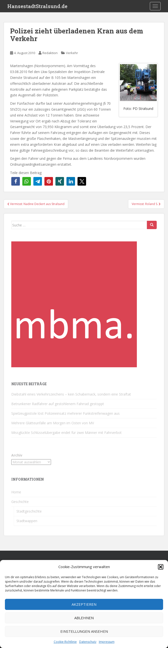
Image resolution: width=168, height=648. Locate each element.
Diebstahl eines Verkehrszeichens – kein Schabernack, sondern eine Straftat (71, 394)
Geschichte (20, 501)
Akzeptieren (84, 604)
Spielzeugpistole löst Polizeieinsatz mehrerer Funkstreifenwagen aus (65, 413)
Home (16, 492)
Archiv (16, 455)
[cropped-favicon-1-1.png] (74, 304)
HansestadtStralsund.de (37, 6)
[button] (160, 566)
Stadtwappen (26, 520)
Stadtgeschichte (29, 511)
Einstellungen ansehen (84, 631)
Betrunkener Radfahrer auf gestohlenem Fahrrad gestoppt (57, 403)
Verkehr (72, 53)
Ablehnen (84, 617)
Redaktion (50, 53)
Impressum (107, 642)
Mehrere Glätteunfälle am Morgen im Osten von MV (52, 423)
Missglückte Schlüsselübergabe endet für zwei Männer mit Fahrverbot (66, 432)
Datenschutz (87, 642)
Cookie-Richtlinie (65, 642)
